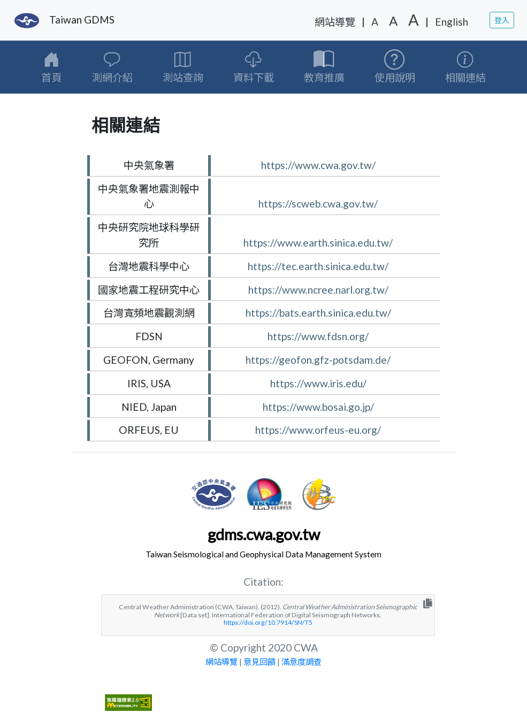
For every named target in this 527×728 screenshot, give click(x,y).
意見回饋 (259, 661)
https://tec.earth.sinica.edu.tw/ (318, 266)
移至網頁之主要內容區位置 (38, 5)
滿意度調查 (301, 661)
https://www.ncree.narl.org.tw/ (318, 289)
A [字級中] (393, 20)
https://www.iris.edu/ (318, 383)
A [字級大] (413, 20)
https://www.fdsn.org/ (318, 336)
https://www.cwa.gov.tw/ (318, 165)
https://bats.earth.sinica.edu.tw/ (318, 312)
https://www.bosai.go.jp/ (318, 407)
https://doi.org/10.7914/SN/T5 (268, 622)
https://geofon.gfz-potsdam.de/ (318, 360)
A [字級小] (374, 22)
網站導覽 (335, 22)
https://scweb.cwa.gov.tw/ (318, 203)
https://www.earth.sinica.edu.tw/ (318, 242)
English (451, 22)
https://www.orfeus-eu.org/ (318, 430)
